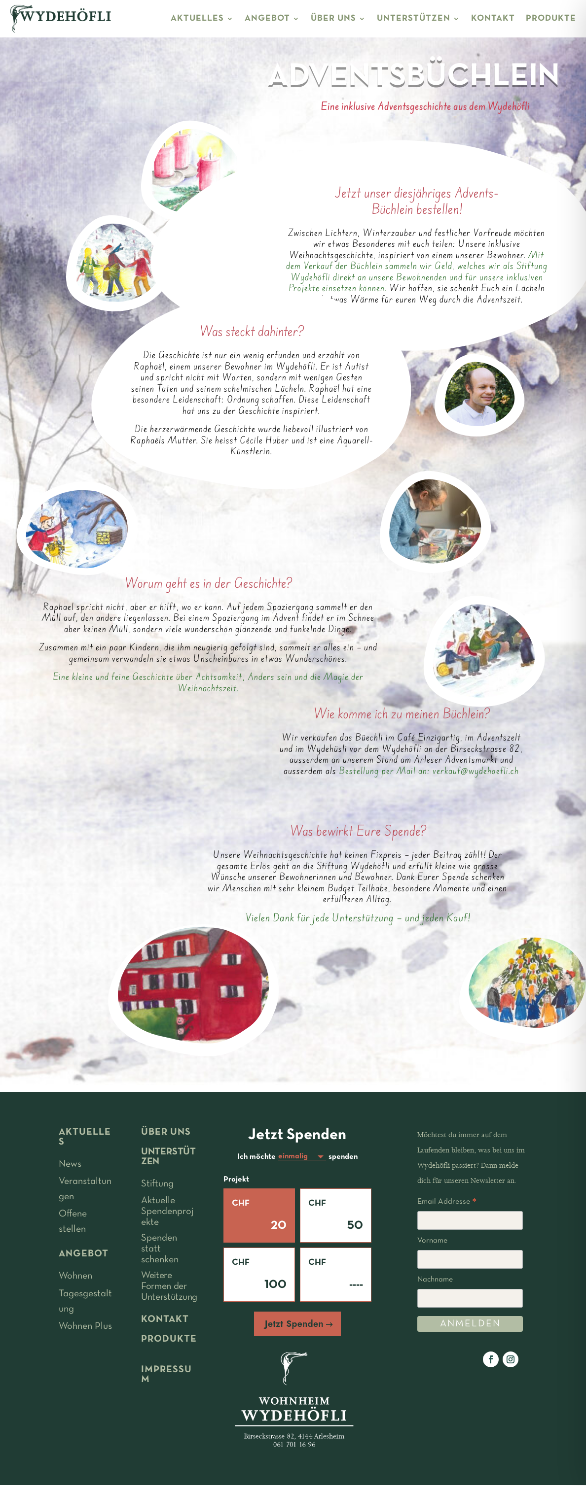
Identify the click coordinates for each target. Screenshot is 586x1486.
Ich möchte (256, 1157)
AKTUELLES (197, 18)
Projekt (236, 1180)
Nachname (435, 1279)
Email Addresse (446, 1203)
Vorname (432, 1240)
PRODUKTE (551, 18)
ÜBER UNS (333, 18)
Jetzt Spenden (294, 1324)
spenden (343, 1157)
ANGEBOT (267, 18)
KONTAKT (493, 18)
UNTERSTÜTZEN (413, 18)
